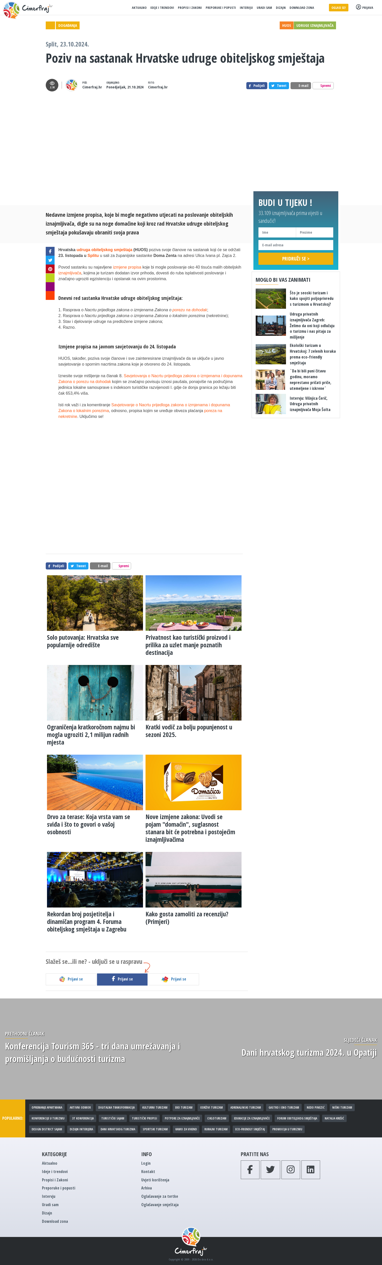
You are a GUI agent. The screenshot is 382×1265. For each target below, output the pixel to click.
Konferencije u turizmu (48, 1118)
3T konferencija (83, 1118)
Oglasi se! (338, 7)
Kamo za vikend (186, 1129)
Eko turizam (184, 1107)
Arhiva (146, 1188)
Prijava (364, 7)
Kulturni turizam (155, 1107)
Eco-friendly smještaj (250, 1129)
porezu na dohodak (190, 310)
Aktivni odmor (80, 1107)
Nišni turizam (342, 1107)
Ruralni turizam (216, 1129)
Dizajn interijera (81, 1129)
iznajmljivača (69, 273)
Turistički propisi (144, 1118)
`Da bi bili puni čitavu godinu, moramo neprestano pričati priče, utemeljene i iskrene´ (310, 379)
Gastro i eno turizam (284, 1107)
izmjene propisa (127, 267)
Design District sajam (47, 1129)
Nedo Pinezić (316, 1107)
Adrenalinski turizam (245, 1107)
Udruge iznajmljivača (314, 25)
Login (146, 1163)
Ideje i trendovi (162, 7)
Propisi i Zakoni (190, 7)
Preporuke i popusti (221, 7)
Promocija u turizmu (287, 1129)
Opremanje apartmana (47, 1107)
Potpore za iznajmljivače (182, 1118)
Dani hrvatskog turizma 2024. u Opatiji (309, 1052)
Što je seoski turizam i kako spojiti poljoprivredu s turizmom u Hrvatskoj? (311, 298)
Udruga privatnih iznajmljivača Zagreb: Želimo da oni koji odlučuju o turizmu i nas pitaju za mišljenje (312, 325)
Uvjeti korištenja (155, 1180)
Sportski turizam (155, 1129)
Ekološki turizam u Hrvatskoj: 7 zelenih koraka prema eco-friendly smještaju (313, 354)
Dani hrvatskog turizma (118, 1129)
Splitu (93, 255)
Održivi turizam (211, 1107)
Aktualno (139, 7)
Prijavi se (71, 979)
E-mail (300, 85)
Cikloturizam (216, 1118)
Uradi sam (264, 7)
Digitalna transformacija (116, 1107)
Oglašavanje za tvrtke (159, 1196)
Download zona (302, 7)
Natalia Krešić (334, 1118)
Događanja (67, 25)
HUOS (286, 25)
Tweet (279, 85)
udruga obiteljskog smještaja (104, 250)
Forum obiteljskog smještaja (297, 1118)
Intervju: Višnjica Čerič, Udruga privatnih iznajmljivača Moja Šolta (310, 404)
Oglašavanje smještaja (160, 1204)
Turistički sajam (112, 1118)
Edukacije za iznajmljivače (252, 1118)
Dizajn (281, 7)
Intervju (246, 7)
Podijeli (257, 85)
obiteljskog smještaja (159, 298)
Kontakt (148, 1171)
